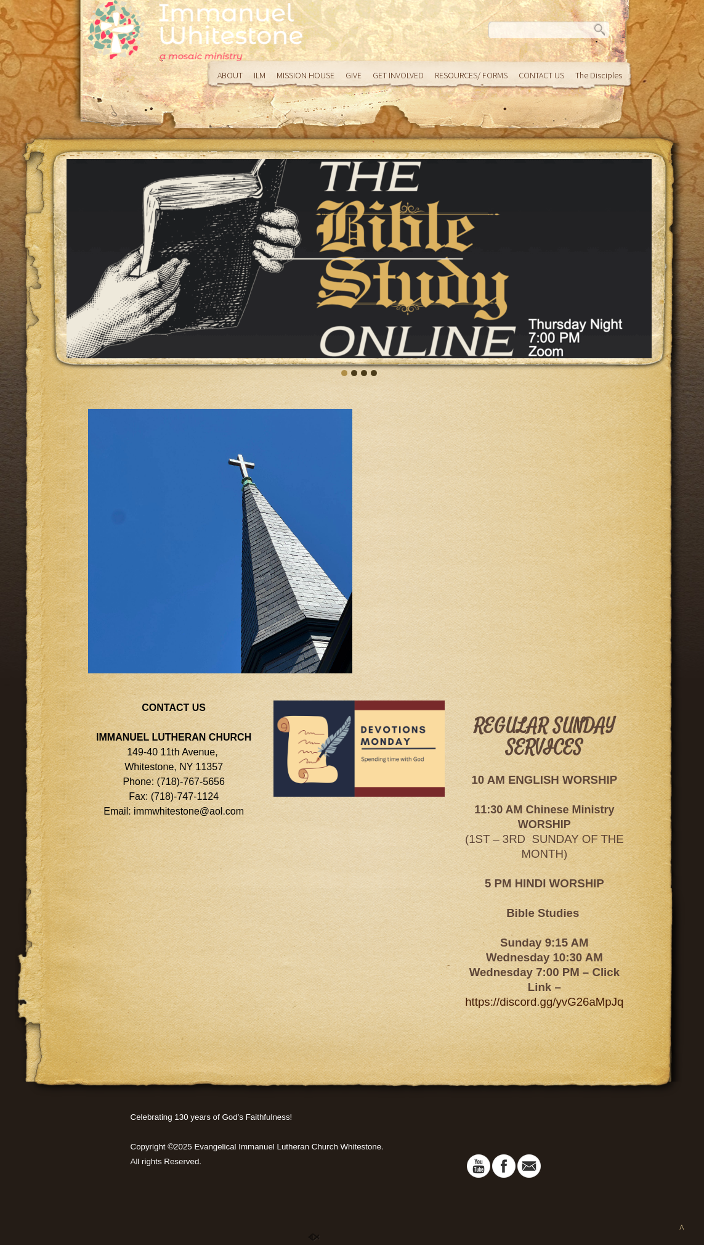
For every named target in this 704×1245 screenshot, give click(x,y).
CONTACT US (541, 75)
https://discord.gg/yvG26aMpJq (544, 1001)
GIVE (354, 75)
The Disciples (598, 75)
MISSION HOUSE (305, 75)
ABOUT (230, 75)
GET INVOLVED (398, 75)
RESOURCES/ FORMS (471, 75)
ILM (259, 75)
